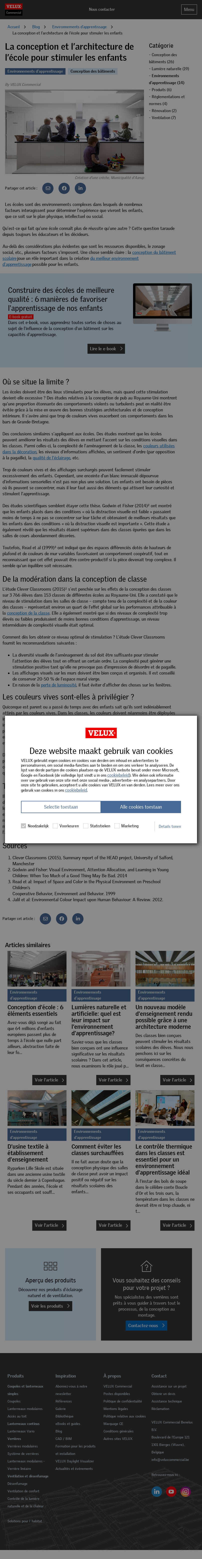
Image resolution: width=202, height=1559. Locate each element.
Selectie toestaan (61, 807)
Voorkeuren (66, 825)
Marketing (126, 825)
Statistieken (96, 825)
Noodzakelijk (34, 825)
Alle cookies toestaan (141, 807)
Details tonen (170, 826)
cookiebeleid (118, 775)
